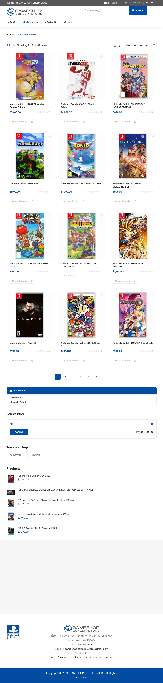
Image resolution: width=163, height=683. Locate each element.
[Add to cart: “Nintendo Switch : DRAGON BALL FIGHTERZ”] (122, 281)
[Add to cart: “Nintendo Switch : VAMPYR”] (19, 360)
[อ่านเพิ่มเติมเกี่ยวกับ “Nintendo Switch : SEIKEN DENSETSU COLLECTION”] (68, 275)
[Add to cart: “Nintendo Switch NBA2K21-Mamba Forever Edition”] (19, 121)
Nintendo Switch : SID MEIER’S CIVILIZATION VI (128, 185)
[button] (142, 3)
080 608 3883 (84, 645)
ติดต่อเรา (68, 22)
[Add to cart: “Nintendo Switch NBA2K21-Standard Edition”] (70, 121)
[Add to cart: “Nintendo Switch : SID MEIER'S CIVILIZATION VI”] (122, 201)
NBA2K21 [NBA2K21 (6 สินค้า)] (35, 455)
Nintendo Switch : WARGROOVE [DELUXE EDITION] (129, 106)
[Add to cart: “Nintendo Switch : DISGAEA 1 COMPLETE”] (122, 360)
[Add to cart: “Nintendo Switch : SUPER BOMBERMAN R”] (70, 360)
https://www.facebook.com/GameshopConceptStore (81, 658)
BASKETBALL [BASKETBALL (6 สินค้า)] (16, 455)
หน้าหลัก (12, 22)
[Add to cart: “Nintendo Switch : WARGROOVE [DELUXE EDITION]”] (122, 121)
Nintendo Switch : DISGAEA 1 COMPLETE (133, 343)
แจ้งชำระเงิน (51, 22)
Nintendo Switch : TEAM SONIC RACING (81, 183)
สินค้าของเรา (30, 22)
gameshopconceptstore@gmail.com (86, 649)
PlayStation (15, 397)
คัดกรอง (19, 432)
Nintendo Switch (18, 402)
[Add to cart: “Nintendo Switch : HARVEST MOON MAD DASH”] (19, 281)
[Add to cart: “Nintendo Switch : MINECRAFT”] (19, 201)
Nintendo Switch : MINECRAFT (25, 183)
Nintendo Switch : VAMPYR (23, 343)
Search (137, 10)
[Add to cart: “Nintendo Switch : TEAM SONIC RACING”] (70, 201)
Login (115, 2)
